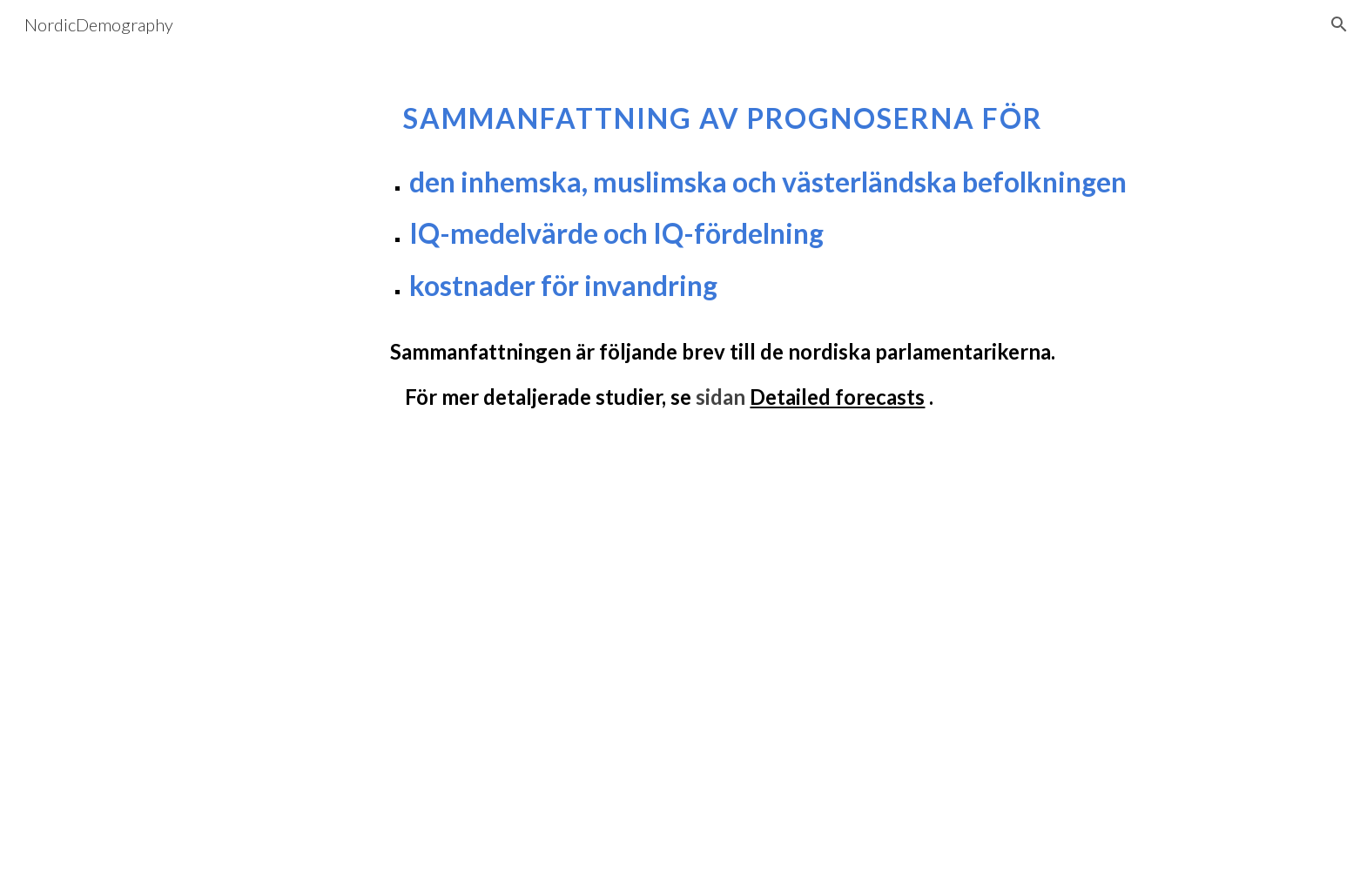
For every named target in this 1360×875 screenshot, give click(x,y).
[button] (1339, 24)
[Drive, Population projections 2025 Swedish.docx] (637, 672)
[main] (722, 247)
